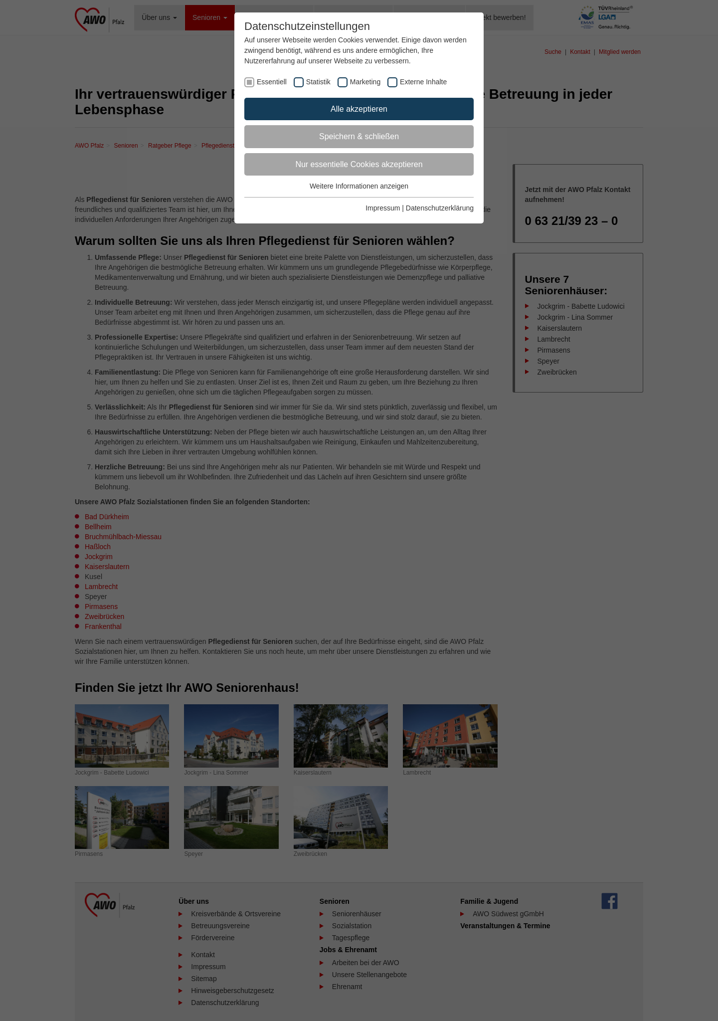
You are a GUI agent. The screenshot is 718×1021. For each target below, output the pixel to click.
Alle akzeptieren (359, 109)
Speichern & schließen (359, 136)
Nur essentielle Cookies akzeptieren (358, 164)
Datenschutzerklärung (440, 208)
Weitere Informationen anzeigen (359, 186)
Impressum (382, 208)
